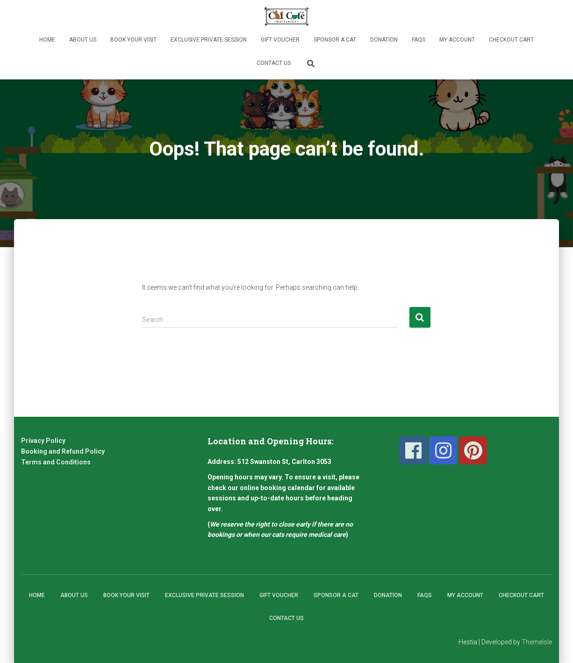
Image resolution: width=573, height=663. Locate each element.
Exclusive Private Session (209, 39)
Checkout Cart (511, 39)
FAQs (418, 39)
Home (47, 39)
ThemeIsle (537, 642)
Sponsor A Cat (335, 39)
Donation (384, 39)
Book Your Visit (133, 39)
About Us (82, 39)
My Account (457, 39)
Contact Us (274, 63)
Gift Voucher (280, 39)
